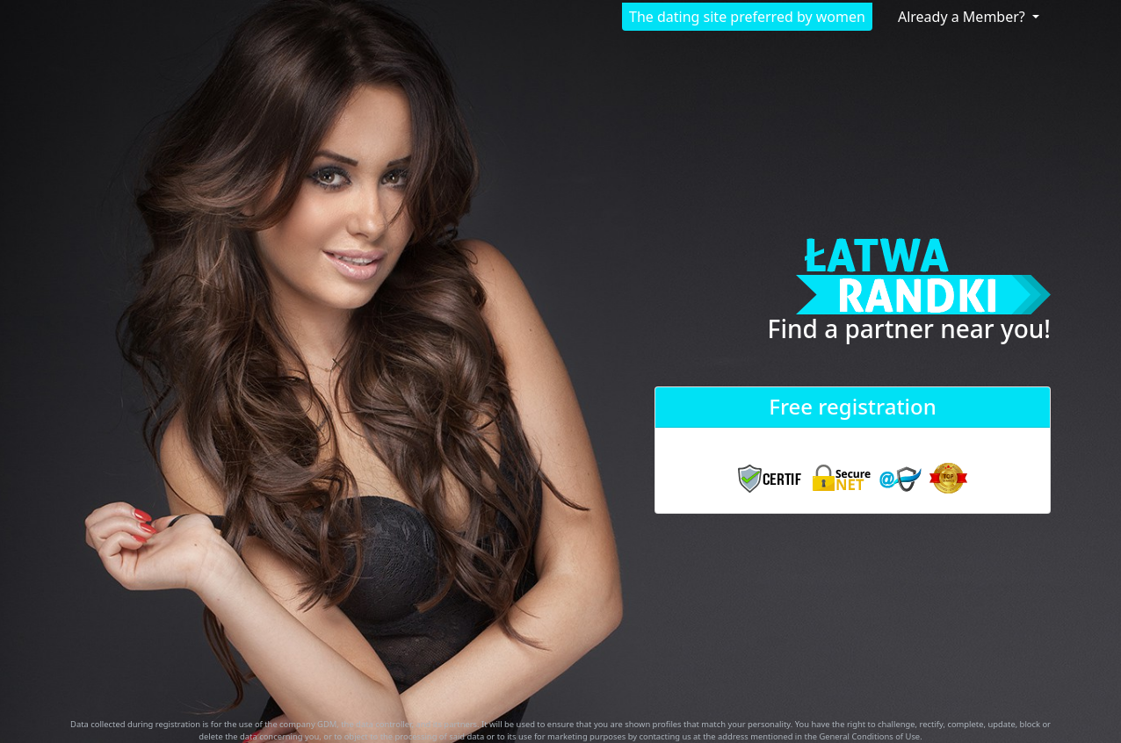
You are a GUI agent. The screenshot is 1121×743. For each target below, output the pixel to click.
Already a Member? (963, 16)
